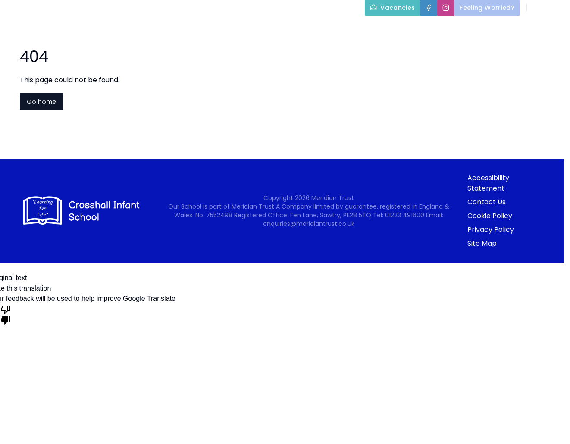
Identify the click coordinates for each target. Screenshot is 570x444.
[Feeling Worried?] (487, 8)
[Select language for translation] (556, 8)
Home (200, 27)
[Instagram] (445, 8)
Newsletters (543, 27)
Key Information (321, 27)
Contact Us (545, 48)
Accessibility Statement (488, 183)
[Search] (538, 7)
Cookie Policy (489, 216)
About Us (249, 27)
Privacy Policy (490, 230)
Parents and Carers (411, 27)
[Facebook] (428, 8)
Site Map (482, 243)
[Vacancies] (392, 8)
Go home (41, 101)
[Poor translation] (5, 314)
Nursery (487, 27)
